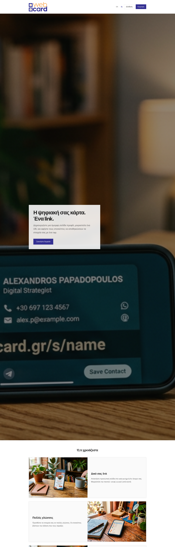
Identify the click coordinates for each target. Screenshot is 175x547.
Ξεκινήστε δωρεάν (43, 243)
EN (117, 8)
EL (122, 8)
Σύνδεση (129, 8)
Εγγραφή (141, 8)
